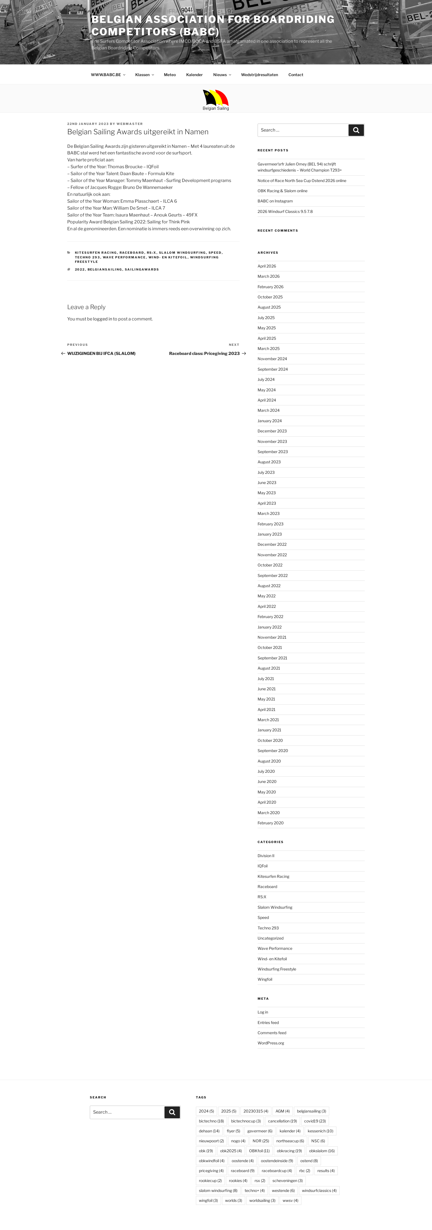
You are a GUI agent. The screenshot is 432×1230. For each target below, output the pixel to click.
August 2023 (269, 461)
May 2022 (267, 595)
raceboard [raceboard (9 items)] (243, 1170)
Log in (263, 1012)
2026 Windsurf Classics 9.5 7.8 (285, 211)
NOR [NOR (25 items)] (261, 1140)
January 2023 (270, 534)
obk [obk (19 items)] (206, 1150)
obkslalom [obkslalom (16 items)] (322, 1150)
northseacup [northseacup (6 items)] (290, 1140)
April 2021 (267, 709)
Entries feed (268, 1022)
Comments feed (272, 1032)
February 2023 (271, 524)
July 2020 (266, 771)
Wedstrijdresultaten (259, 74)
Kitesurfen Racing (96, 253)
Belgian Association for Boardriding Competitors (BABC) (213, 25)
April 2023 (267, 503)
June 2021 (267, 688)
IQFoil (263, 865)
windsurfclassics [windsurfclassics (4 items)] (319, 1190)
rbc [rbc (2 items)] (304, 1170)
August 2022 (269, 585)
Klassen (145, 74)
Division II (266, 855)
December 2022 (272, 544)
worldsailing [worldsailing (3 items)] (262, 1200)
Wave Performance (124, 257)
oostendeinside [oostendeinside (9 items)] (277, 1160)
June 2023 (267, 482)
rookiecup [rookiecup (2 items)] (210, 1180)
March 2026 (269, 276)
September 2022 (273, 575)
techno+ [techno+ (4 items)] (255, 1190)
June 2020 (267, 781)
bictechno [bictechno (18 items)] (211, 1121)
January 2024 (270, 420)
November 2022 (272, 554)
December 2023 (272, 431)
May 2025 (267, 327)
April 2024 (267, 400)
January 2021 (269, 730)
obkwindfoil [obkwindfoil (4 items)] (212, 1160)
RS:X (151, 253)
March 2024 (269, 410)
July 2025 (266, 317)
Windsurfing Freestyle (277, 969)
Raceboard (132, 253)
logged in (102, 319)
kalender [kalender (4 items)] (290, 1131)
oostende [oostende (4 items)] (243, 1160)
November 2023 (272, 441)
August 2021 (269, 668)
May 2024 (267, 389)
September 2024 (273, 369)
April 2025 (267, 338)
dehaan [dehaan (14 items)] (209, 1131)
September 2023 (273, 451)
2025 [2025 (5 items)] (228, 1111)
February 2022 (270, 616)
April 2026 (267, 266)
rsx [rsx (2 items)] (260, 1180)
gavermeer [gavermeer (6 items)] (259, 1131)
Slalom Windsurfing (182, 253)
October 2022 (270, 565)
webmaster (130, 124)
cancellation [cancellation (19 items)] (282, 1121)
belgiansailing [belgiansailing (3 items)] (311, 1111)
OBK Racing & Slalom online (282, 190)
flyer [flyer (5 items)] (233, 1131)
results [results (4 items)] (326, 1170)
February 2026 (271, 286)
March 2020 (269, 812)
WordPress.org (271, 1043)
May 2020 (267, 792)
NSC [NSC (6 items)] (318, 1140)
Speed (215, 253)
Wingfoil (265, 979)
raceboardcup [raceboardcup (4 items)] (277, 1170)
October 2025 (270, 297)
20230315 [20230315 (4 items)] (256, 1111)
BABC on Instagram (275, 201)
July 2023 (266, 472)
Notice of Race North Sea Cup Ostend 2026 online (302, 180)
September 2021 (272, 658)
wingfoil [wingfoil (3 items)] (208, 1200)
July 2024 (266, 379)
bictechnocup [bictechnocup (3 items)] (246, 1121)
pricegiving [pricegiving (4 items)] (211, 1170)
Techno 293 (87, 257)
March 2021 (268, 719)
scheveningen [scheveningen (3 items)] (287, 1180)
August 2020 (269, 761)
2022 (80, 269)
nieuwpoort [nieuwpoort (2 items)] (211, 1140)
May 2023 (267, 492)
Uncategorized (271, 938)
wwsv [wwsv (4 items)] (290, 1200)
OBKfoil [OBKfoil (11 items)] (259, 1150)
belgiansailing (105, 269)
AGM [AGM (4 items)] (283, 1111)
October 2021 (270, 647)
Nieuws (222, 74)
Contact (295, 74)
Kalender (194, 74)
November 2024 (272, 358)
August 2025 (269, 307)
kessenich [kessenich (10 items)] (320, 1131)
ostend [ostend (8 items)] (309, 1160)
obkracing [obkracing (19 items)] (289, 1150)
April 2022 (267, 606)
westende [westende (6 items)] (283, 1190)
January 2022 (270, 627)
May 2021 (266, 699)
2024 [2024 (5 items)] (206, 1111)
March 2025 (269, 348)
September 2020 (273, 750)
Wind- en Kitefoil (168, 257)
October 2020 (270, 740)
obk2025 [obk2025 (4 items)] (231, 1150)
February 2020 (271, 822)
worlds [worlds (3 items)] (233, 1200)
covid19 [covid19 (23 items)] (315, 1121)
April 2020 (267, 802)
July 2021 (266, 678)
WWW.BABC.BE (108, 74)
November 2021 (272, 637)
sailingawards (142, 269)
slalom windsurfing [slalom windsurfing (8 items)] (218, 1190)
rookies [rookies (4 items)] (238, 1180)
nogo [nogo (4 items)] (238, 1140)
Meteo (170, 74)
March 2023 (269, 513)
